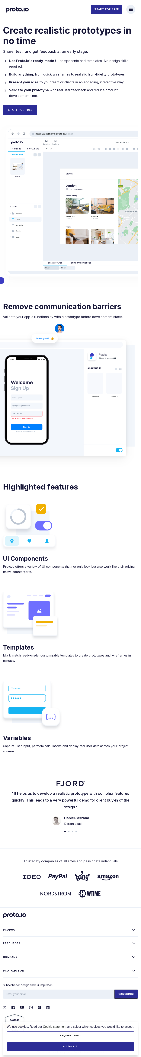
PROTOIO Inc (64, 1046)
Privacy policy (65, 1052)
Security (78, 1052)
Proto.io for (13, 970)
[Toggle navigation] (130, 9)
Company (10, 956)
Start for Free (20, 109)
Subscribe (126, 994)
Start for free (106, 9)
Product (10, 929)
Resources (11, 943)
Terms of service (46, 1052)
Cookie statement (94, 1052)
